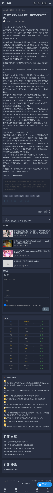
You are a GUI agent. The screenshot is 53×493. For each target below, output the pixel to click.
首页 (12, 10)
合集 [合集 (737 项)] (26, 328)
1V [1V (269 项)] (11, 321)
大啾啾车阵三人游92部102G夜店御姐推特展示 (19, 448)
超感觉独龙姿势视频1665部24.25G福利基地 (18, 451)
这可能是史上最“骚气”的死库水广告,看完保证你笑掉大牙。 (25, 418)
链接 (27, 201)
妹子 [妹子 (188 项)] (11, 331)
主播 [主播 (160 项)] (11, 325)
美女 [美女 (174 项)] (11, 355)
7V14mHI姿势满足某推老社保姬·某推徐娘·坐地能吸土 (23, 396)
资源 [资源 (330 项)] (11, 362)
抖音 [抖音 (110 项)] (41, 335)
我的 (37, 490)
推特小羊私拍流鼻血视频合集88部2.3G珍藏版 (18, 445)
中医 (5, 196)
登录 (44, 3)
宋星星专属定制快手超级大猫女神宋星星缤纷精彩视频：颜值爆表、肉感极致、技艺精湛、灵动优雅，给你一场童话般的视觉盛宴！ (26, 384)
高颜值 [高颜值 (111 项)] (26, 368)
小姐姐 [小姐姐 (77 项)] (26, 331)
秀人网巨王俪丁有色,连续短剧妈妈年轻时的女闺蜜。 (23, 421)
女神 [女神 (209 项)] (41, 328)
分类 (16, 490)
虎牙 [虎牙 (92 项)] (11, 358)
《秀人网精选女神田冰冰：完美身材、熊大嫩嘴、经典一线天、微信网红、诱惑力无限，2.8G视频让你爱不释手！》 (26, 414)
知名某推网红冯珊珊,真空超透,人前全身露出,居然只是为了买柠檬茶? (26, 404)
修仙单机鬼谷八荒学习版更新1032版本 (26, 261)
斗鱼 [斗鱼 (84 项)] (11, 341)
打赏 (6, 201)
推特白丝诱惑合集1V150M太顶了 (14, 455)
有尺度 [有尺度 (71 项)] (26, 341)
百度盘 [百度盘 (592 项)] (41, 345)
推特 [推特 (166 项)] (11, 338)
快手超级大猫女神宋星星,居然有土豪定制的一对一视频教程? (25, 399)
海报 (20, 201)
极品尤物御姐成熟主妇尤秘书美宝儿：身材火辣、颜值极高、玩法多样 (26, 427)
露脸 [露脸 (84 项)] (41, 365)
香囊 (38, 196)
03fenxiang (16, 481)
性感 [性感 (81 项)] (26, 335)
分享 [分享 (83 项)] (41, 325)
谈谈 (32, 196)
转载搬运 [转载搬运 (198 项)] (11, 365)
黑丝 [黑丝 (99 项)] (41, 368)
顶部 (47, 490)
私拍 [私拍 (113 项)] (26, 348)
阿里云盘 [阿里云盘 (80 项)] (26, 365)
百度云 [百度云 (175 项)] (26, 345)
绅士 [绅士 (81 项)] (26, 352)
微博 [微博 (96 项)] (41, 331)
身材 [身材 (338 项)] (26, 362)
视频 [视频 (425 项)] (41, 358)
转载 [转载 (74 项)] (41, 362)
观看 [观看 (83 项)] (26, 358)
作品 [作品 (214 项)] (26, 325)
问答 (26, 490)
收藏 (13, 201)
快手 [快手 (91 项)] (11, 335)
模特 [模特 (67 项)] (41, 341)
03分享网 (6, 3)
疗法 (27, 196)
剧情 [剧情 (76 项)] (11, 328)
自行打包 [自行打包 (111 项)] (41, 355)
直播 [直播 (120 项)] (11, 348)
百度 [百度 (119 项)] (11, 345)
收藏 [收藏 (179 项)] (41, 338)
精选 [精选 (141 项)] (11, 352)
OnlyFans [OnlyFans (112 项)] (26, 321)
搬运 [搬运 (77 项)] (26, 338)
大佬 (10, 196)
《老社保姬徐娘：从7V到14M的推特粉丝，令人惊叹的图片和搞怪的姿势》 (26, 391)
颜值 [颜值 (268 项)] (11, 368)
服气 (21, 196)
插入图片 (6, 275)
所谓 (16, 196)
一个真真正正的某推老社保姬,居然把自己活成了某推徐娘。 (25, 407)
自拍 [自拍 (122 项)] (26, 355)
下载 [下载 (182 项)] (41, 321)
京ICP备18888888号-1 (38, 481)
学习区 (18, 10)
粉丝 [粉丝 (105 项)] (41, 348)
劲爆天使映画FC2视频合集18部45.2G (16, 442)
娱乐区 (16, 236)
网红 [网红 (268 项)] (41, 352)
